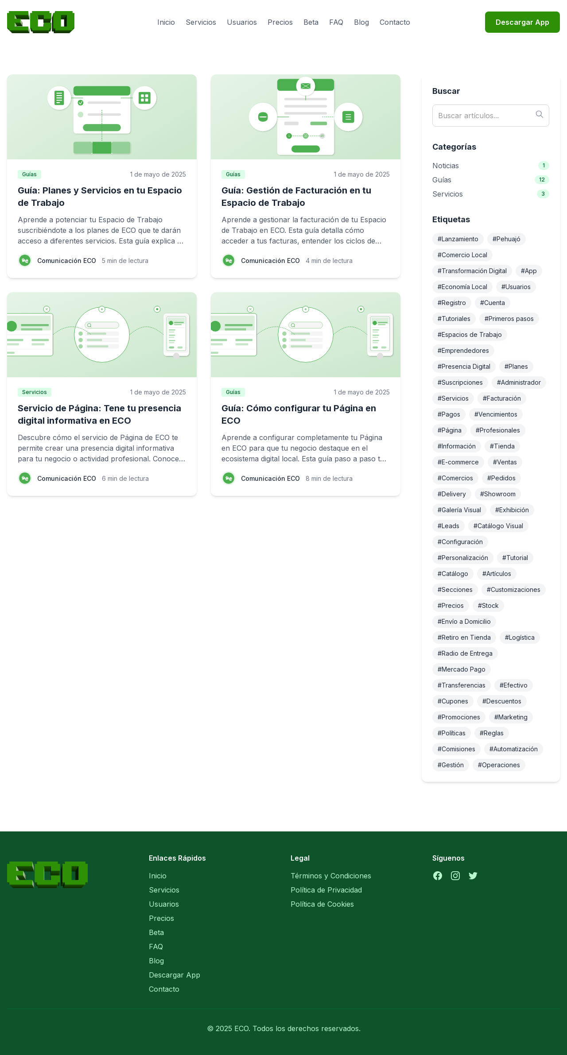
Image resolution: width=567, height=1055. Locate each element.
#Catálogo (453, 573)
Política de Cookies (322, 904)
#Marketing (511, 717)
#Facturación (502, 398)
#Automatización (513, 749)
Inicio (166, 22)
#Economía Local (462, 286)
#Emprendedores (463, 350)
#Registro (452, 302)
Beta (310, 22)
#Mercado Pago (461, 669)
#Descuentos (501, 701)
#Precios (451, 605)
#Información (457, 446)
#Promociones (459, 717)
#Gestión (451, 765)
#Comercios (455, 478)
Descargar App (522, 22)
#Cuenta (492, 302)
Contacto (395, 22)
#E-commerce (458, 462)
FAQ (336, 22)
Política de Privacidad (326, 889)
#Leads (448, 525)
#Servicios (453, 398)
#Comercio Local (462, 255)
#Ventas (505, 462)
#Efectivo (514, 685)
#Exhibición (512, 510)
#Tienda (502, 446)
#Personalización (463, 557)
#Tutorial (515, 557)
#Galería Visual (459, 510)
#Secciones (455, 589)
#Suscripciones (460, 382)
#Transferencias (461, 685)
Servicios (201, 22)
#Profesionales (498, 430)
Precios (280, 22)
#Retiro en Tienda (464, 637)
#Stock (488, 605)
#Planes (516, 366)
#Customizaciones (513, 589)
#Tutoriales (454, 318)
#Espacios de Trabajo (470, 334)
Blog (361, 22)
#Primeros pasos (509, 318)
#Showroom (498, 494)
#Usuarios (516, 286)
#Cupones (453, 701)
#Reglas (492, 733)
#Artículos (496, 573)
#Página (450, 430)
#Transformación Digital (472, 270)
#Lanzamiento (458, 239)
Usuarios (242, 22)
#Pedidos (501, 478)
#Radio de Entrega (465, 653)
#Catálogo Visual (498, 525)
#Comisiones (456, 749)
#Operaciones (499, 765)
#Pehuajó (506, 239)
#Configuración (460, 541)
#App (529, 270)
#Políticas (452, 733)
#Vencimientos (495, 414)
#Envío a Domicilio (464, 621)
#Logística (520, 637)
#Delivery (452, 494)
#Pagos (449, 414)
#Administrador (519, 382)
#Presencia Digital (464, 366)
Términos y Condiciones (331, 875)
